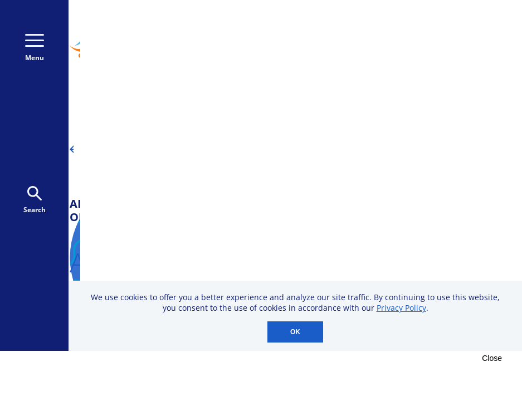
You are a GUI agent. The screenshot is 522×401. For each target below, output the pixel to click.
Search (34, 200)
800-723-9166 (456, 26)
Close (492, 358)
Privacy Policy (401, 307)
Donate (453, 56)
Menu (34, 48)
